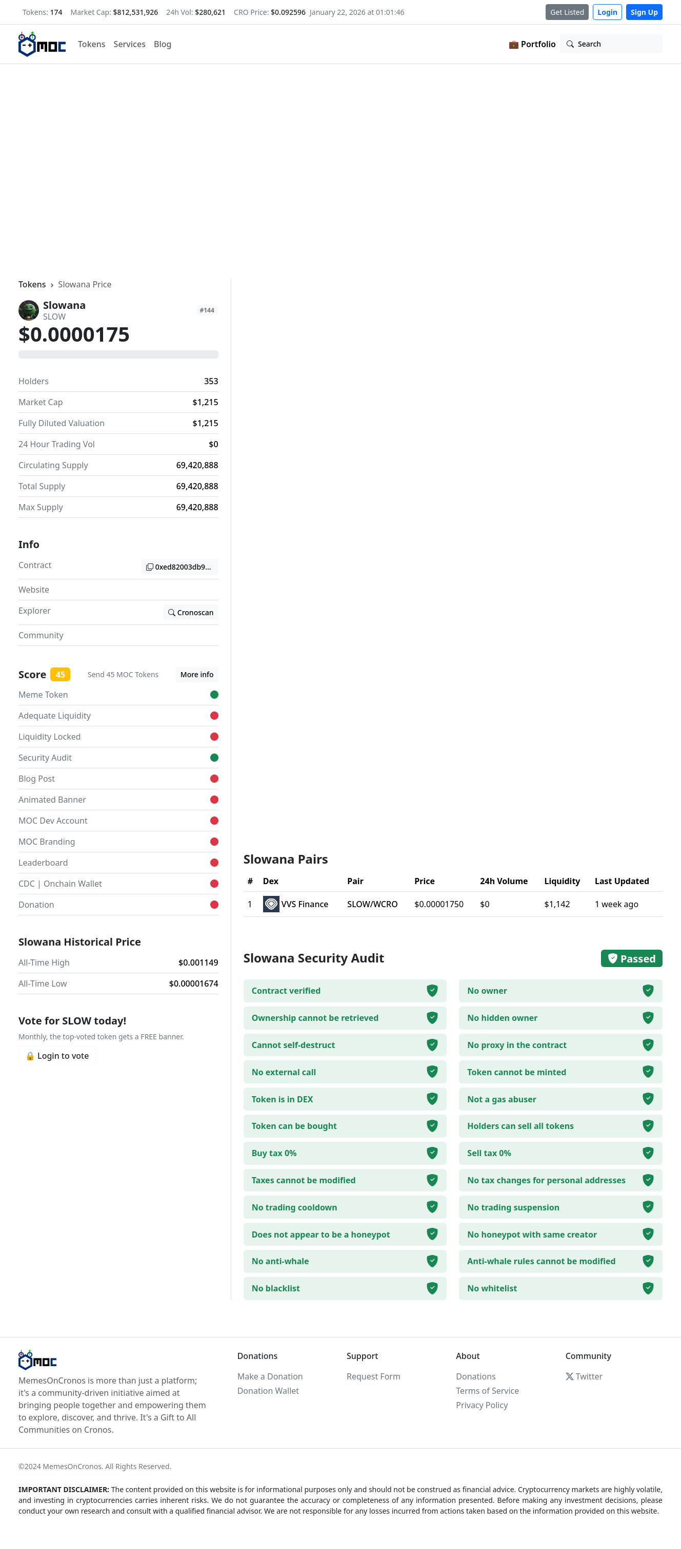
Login (607, 12)
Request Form (373, 1376)
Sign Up (644, 12)
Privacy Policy (482, 1405)
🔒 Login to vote (57, 1055)
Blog (162, 44)
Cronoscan (191, 612)
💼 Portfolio (532, 44)
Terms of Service (487, 1390)
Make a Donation (270, 1376)
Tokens (92, 44)
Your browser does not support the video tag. (340, 169)
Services (130, 44)
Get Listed (567, 12)
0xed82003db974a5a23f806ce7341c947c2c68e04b (182, 567)
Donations (475, 1376)
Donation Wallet (268, 1390)
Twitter (584, 1376)
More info (197, 674)
